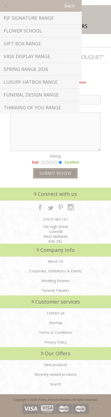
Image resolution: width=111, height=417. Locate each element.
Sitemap (55, 322)
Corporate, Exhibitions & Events (55, 271)
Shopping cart (61, 40)
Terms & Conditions (55, 332)
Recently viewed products (55, 374)
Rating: (55, 156)
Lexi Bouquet (84, 57)
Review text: (19, 109)
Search (55, 384)
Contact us (55, 313)
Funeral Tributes (55, 290)
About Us (55, 261)
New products (55, 364)
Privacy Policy (55, 342)
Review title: (19, 92)
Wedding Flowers (55, 280)
